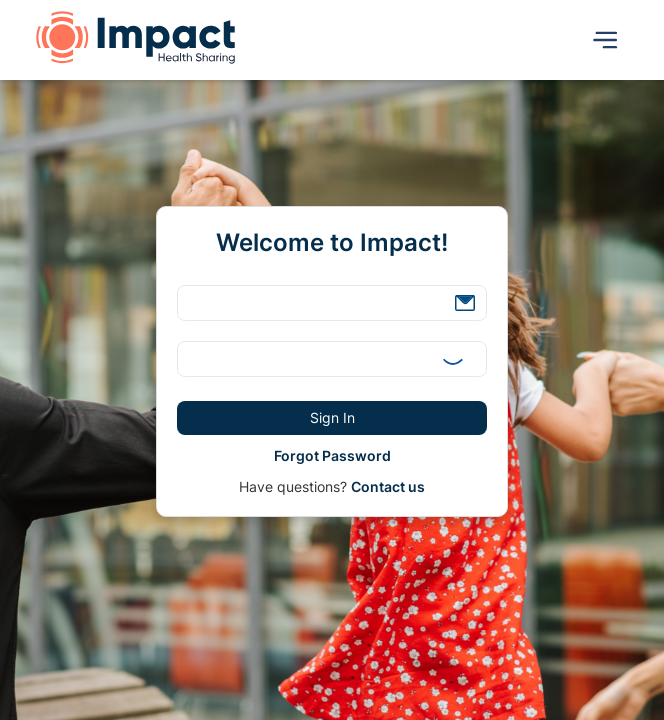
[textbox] (332, 303)
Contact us (388, 486)
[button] (465, 303)
